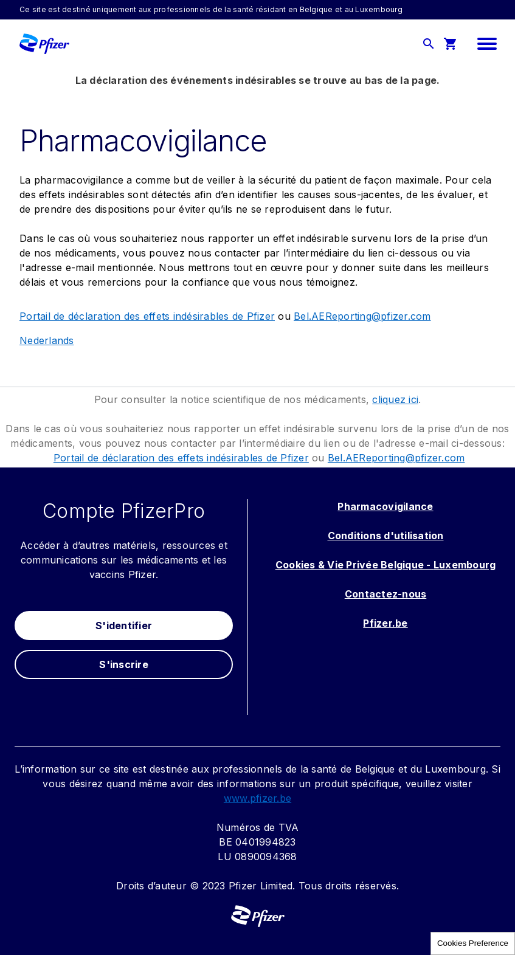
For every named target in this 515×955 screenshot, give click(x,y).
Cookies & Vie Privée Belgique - (354, 565)
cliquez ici (395, 399)
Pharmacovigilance (385, 506)
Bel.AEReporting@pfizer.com (362, 316)
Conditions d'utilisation (386, 535)
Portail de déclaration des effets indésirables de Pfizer (147, 316)
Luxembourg (465, 565)
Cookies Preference (472, 943)
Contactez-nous (386, 594)
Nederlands (46, 340)
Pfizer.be (385, 623)
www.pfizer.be (257, 798)
